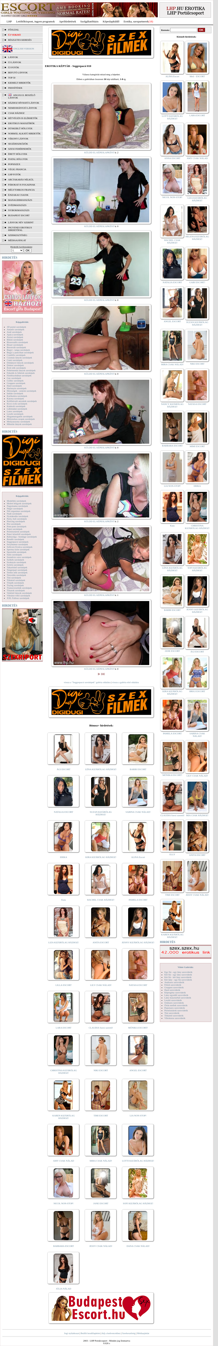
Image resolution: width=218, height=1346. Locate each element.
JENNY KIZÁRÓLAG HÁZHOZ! (138, 942)
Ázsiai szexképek (15, 337)
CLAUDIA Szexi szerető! (101, 1027)
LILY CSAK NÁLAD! (101, 985)
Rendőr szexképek (15, 539)
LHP (9, 21)
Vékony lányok (18, 138)
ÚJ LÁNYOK (14, 62)
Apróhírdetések (67, 21)
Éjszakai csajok (18, 195)
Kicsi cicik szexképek (17, 403)
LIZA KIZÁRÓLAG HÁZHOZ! (63, 942)
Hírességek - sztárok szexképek (21, 391)
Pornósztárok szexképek (18, 531)
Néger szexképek (15, 508)
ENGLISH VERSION (23, 48)
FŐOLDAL (13, 29)
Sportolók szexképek (16, 552)
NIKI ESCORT (101, 1070)
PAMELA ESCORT (138, 899)
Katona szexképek (15, 398)
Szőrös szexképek (15, 565)
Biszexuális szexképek (17, 342)
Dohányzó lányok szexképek (20, 362)
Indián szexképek (15, 393)
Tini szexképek (14, 577)
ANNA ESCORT (172, 158)
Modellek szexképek (16, 501)
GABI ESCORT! (197, 282)
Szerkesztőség (128, 1333)
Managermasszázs (20, 200)
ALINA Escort (138, 857)
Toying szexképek (15, 585)
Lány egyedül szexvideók (176, 995)
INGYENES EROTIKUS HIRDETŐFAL (20, 228)
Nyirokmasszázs (18, 210)
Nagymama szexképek (17, 506)
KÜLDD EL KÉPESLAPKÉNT (99, 152)
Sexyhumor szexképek (17, 544)
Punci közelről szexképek (19, 534)
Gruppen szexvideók (174, 987)
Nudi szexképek (14, 513)
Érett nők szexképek (16, 368)
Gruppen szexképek (16, 383)
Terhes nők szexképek (17, 572)
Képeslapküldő (111, 21)
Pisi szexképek (14, 524)
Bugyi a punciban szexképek (20, 352)
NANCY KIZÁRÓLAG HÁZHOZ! (172, 405)
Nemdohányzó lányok (22, 108)
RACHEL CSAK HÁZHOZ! (100, 899)
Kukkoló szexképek (16, 406)
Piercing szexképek (16, 521)
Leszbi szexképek (15, 414)
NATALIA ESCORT (63, 812)
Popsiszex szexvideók (174, 1008)
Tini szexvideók (171, 1013)
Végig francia (17, 169)
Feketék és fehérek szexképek (21, 373)
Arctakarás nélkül (21, 179)
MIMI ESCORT (197, 446)
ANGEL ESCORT (138, 1070)
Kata (63, 899)
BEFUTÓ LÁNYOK (18, 72)
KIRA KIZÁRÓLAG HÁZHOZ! (100, 857)
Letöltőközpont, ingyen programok (35, 21)
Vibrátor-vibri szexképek (18, 595)
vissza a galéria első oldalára (125, 682)
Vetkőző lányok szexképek (19, 593)
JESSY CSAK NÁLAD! (100, 1246)
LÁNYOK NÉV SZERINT (21, 222)
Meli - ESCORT (197, 76)
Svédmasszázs (17, 205)
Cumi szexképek (14, 360)
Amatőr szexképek (15, 329)
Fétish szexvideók (172, 985)
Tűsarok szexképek (16, 590)
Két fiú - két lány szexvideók (177, 977)
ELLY (172, 854)
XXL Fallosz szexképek (18, 598)
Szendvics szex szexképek (19, 557)
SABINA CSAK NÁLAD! (138, 812)
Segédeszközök (18, 143)
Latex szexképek (15, 411)
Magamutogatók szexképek (20, 416)
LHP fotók (14, 174)
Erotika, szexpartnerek (136, 21)
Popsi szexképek (14, 529)
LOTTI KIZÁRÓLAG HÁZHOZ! (138, 1160)
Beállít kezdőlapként (90, 1333)
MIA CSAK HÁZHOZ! (197, 815)
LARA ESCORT (64, 1027)
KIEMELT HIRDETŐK (19, 82)
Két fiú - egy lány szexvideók (178, 974)
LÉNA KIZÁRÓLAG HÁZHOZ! (100, 769)
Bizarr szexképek (15, 344)
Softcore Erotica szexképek (19, 547)
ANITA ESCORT (101, 942)
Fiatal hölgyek (18, 159)
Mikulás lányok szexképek (19, 424)
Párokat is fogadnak (21, 184)
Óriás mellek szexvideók (176, 1005)
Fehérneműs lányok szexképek (21, 370)
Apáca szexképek (15, 334)
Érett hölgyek (17, 154)
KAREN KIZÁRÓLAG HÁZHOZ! (63, 1116)
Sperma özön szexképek (18, 549)
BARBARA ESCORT (63, 1246)
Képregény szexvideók (175, 992)
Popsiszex (14, 164)
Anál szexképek (14, 332)
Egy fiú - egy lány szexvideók (178, 972)
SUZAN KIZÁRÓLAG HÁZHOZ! (101, 813)
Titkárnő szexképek (16, 580)
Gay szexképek (14, 378)
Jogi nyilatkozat (71, 1333)
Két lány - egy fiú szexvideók (178, 979)
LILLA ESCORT (64, 985)
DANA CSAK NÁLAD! (137, 1246)
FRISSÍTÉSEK (15, 88)
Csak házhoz (16, 113)
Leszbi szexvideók (173, 1000)
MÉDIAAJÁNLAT (17, 240)
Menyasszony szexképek (18, 421)
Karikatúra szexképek (17, 396)
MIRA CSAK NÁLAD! (101, 1160)
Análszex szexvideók (174, 982)
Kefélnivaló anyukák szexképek (22, 401)
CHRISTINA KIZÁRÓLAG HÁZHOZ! (63, 1071)
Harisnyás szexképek (17, 388)
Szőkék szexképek (15, 559)
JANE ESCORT (100, 1203)
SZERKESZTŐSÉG (17, 235)
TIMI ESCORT (100, 1115)
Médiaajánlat (143, 1333)
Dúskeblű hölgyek (20, 128)
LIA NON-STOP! (138, 1115)
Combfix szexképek (16, 355)
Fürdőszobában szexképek (19, 375)
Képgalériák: (22, 322)
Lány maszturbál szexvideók (177, 997)
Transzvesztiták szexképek (19, 588)
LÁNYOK (13, 57)
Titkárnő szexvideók (174, 1015)
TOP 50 (11, 77)
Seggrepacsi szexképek (18, 541)
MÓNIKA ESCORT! (138, 1027)
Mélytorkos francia (21, 189)
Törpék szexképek (15, 582)
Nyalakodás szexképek (17, 516)
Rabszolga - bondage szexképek (22, 536)
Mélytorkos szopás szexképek (21, 419)
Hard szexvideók (172, 990)
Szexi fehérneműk (19, 149)
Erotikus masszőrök (21, 123)
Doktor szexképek (15, 365)
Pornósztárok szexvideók (176, 1010)
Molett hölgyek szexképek (19, 503)
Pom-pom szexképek (16, 526)
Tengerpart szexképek (17, 570)
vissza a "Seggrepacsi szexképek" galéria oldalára (87, 682)
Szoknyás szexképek (16, 562)
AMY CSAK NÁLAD (63, 1160)
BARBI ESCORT (138, 769)
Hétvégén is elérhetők (23, 118)
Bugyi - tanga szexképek (18, 350)
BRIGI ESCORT (197, 691)
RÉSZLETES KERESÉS (20, 40)
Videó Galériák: (186, 967)
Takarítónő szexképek (17, 567)
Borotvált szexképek (16, 347)
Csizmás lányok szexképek (19, 357)
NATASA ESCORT (138, 985)
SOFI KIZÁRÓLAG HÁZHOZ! (138, 1203)
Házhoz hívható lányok (23, 102)
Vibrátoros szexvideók (174, 1018)
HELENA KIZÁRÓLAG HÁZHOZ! (197, 237)
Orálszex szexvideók (174, 1002)
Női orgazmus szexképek (18, 511)
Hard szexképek (14, 385)
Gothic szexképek (15, 380)
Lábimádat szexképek (17, 408)
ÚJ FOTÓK (13, 67)
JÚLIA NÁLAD (63, 1288)
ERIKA (63, 857)
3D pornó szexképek (16, 327)
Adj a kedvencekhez (111, 1333)
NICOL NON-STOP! (64, 1203)
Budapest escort (19, 215)
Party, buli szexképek (17, 518)
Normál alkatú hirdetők (24, 133)
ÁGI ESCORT (63, 769)
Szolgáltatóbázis (89, 21)
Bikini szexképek (15, 339)
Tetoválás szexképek (16, 575)
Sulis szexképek (14, 554)
